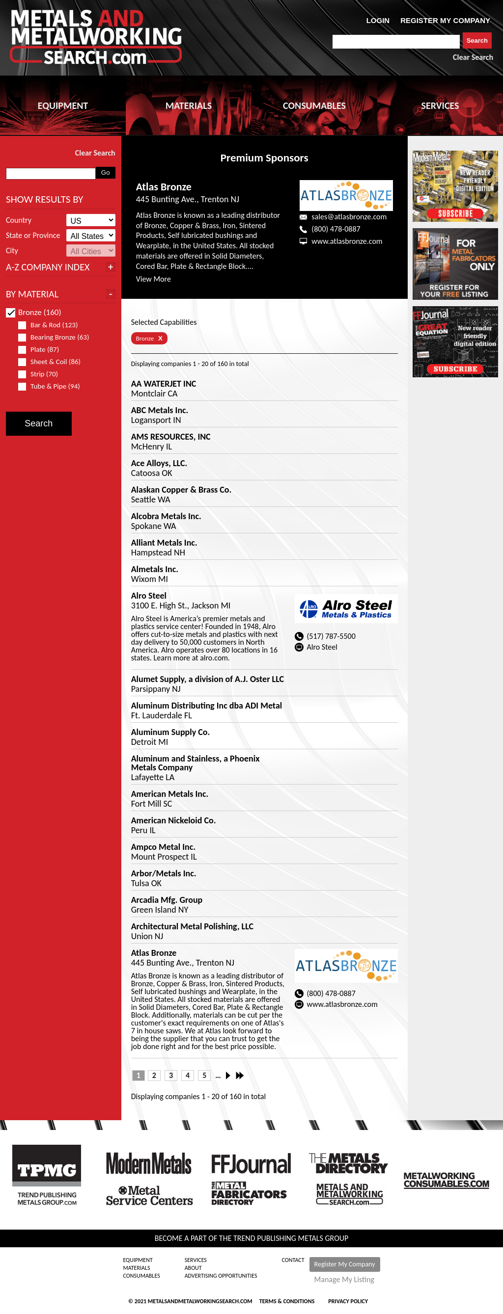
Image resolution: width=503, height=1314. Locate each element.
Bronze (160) (33, 312)
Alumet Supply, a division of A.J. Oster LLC (207, 679)
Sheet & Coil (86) (53, 362)
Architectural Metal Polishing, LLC (192, 926)
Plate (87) (42, 349)
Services (196, 1260)
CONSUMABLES (314, 105)
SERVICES (440, 105)
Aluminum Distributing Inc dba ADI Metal (206, 705)
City (12, 251)
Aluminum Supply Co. (170, 732)
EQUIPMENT (63, 105)
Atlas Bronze (164, 186)
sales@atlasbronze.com (349, 216)
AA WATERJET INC (163, 383)
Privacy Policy (348, 1301)
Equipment (137, 1260)
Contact (293, 1260)
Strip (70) (42, 374)
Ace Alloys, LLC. (159, 463)
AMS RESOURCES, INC (171, 436)
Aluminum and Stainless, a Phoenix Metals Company (195, 763)
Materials (136, 1268)
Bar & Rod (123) (52, 325)
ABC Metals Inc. (160, 410)
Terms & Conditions (286, 1301)
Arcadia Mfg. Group (167, 899)
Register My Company (344, 1264)
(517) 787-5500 (331, 636)
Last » (241, 1075)
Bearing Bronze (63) (53, 337)
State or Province (33, 235)
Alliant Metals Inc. (164, 542)
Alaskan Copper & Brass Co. (181, 489)
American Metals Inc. (170, 793)
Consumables (141, 1276)
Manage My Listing (344, 1280)
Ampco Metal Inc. (163, 846)
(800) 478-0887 (335, 229)
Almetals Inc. (154, 569)
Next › (231, 1075)
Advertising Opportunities (221, 1276)
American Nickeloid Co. (173, 820)
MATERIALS (189, 105)
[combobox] (396, 42)
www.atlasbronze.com (346, 241)
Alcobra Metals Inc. (166, 516)
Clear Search (473, 57)
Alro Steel (149, 595)
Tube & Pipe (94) (53, 386)
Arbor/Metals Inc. (163, 873)
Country (18, 220)
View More (153, 279)
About (193, 1268)
